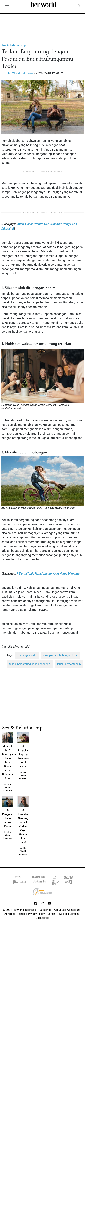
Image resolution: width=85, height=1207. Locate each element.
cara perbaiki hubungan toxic (60, 655)
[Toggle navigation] (7, 5)
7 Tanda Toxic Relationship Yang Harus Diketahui (48, 573)
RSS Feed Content (68, 913)
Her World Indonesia (7, 787)
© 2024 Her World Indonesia (20, 909)
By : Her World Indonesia (17, 73)
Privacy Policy (36, 913)
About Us (59, 909)
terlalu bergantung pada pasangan (29, 664)
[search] (79, 5)
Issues (21, 913)
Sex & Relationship (13, 45)
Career (51, 913)
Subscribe (45, 909)
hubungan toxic (27, 655)
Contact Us (73, 909)
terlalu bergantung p (69, 664)
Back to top (42, 917)
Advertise (9, 913)
